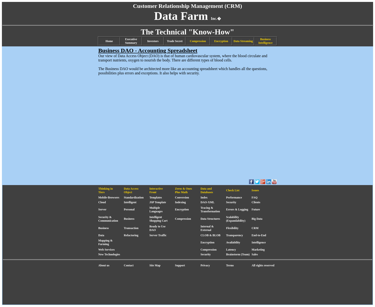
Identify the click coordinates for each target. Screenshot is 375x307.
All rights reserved (263, 265)
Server (102, 209)
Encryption (221, 41)
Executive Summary (131, 41)
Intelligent (130, 202)
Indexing (180, 202)
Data (101, 235)
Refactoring (131, 235)
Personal (129, 209)
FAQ (254, 197)
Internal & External (207, 228)
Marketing (258, 249)
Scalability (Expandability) (235, 218)
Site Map (154, 265)
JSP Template (157, 202)
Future (256, 209)
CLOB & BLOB (210, 235)
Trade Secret (174, 41)
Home (109, 41)
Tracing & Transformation (210, 209)
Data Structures (210, 218)
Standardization (134, 197)
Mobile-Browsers (108, 197)
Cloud (102, 202)
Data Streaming (243, 41)
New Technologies (109, 254)
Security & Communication (108, 218)
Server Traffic (158, 235)
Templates (155, 197)
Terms (230, 265)
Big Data (257, 218)
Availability (233, 242)
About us (103, 265)
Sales (255, 254)
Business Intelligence (265, 41)
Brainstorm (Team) (238, 254)
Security (231, 202)
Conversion (182, 197)
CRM (255, 228)
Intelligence (259, 242)
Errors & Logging (237, 209)
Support (180, 265)
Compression (198, 41)
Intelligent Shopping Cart (158, 218)
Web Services (106, 249)
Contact (129, 265)
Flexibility (232, 228)
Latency (231, 249)
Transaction (131, 228)
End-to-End (259, 235)
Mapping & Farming (105, 242)
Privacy (205, 265)
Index (203, 197)
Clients (256, 202)
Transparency (234, 235)
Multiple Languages (156, 209)
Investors (153, 41)
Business (129, 218)
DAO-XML (207, 202)
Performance (234, 197)
